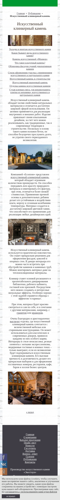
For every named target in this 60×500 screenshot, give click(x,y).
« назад (30, 412)
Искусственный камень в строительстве (30, 79)
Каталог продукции (30, 440)
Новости (30, 445)
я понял (11, 496)
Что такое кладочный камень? (30, 63)
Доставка (30, 451)
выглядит (15, 321)
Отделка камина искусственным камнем (30, 86)
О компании (30, 437)
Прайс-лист (30, 442)
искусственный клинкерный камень (30, 177)
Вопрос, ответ (30, 453)
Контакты (30, 462)
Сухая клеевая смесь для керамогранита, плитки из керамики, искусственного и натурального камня (30, 92)
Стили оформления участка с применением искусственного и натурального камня (30, 74)
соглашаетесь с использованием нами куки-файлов (31, 491)
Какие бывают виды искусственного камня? (30, 54)
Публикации (34, 13)
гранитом (22, 313)
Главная (21, 13)
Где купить (30, 448)
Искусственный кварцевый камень (30, 82)
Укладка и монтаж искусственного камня (30, 49)
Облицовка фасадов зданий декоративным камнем (30, 67)
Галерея (30, 456)
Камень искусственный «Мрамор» (30, 59)
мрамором (37, 313)
